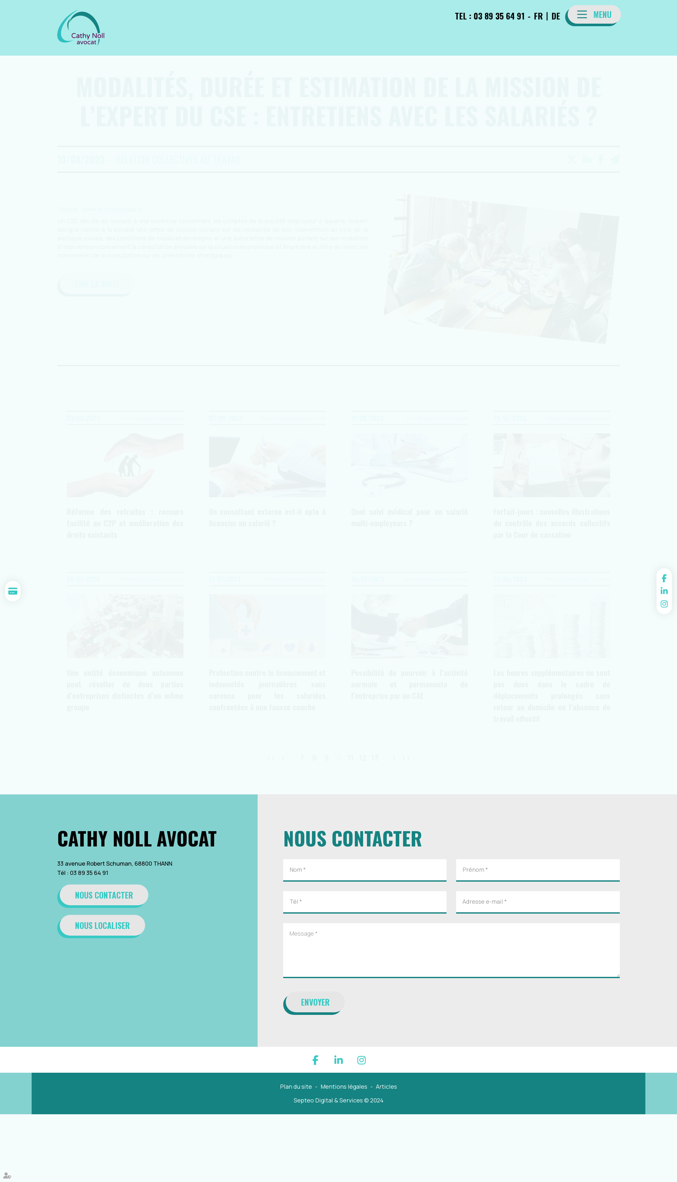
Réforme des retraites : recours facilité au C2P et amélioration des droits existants (125, 523)
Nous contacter (104, 895)
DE (555, 16)
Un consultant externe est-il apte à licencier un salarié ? (267, 517)
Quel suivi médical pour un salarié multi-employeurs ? (409, 517)
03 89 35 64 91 (89, 873)
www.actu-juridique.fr (112, 209)
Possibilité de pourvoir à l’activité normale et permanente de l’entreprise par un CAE (409, 684)
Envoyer (315, 1002)
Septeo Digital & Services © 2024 (339, 1100)
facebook (664, 578)
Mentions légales (344, 1086)
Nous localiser (102, 925)
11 (351, 757)
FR (538, 16)
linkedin (664, 591)
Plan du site (296, 1086)
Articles (386, 1086)
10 (338, 757)
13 (375, 757)
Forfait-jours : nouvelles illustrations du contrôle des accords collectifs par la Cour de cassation (552, 523)
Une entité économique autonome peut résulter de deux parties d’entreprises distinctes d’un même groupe (125, 690)
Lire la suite (97, 284)
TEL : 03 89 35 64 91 (490, 16)
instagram (664, 604)
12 (362, 757)
